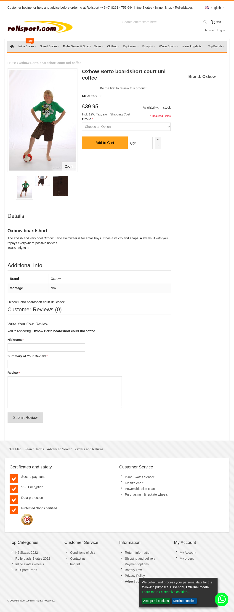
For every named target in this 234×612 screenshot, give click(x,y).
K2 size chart (134, 483)
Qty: (133, 143)
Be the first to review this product (123, 88)
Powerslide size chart (140, 489)
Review (13, 372)
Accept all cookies (156, 601)
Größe (86, 119)
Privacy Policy (135, 575)
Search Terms (34, 449)
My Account (188, 552)
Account (209, 30)
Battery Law (133, 570)
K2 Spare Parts (26, 570)
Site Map (15, 449)
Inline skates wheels (29, 564)
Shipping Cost (120, 114)
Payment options (137, 564)
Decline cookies (184, 601)
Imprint (75, 564)
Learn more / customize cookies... (166, 592)
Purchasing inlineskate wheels (146, 494)
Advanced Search (59, 449)
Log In (221, 30)
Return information (138, 552)
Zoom (69, 166)
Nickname (15, 340)
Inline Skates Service (140, 477)
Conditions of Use (83, 552)
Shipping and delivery (140, 558)
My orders (187, 558)
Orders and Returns (89, 449)
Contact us (77, 558)
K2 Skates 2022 (26, 552)
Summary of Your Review (27, 356)
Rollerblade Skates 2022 (32, 558)
